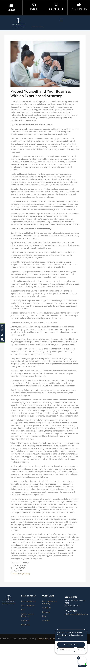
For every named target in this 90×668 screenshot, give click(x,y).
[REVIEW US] (79, 4)
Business (25, 625)
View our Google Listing (20, 573)
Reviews (46, 612)
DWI (23, 610)
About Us (46, 608)
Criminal (25, 620)
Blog (44, 616)
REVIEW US (79, 9)
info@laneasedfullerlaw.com (76, 614)
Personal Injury (28, 601)
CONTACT (56, 9)
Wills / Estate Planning (27, 615)
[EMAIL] (34, 5)
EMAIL (33, 9)
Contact (46, 620)
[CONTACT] (56, 4)
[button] (11, 5)
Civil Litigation (28, 605)
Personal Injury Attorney (49, 602)
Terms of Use (42, 638)
